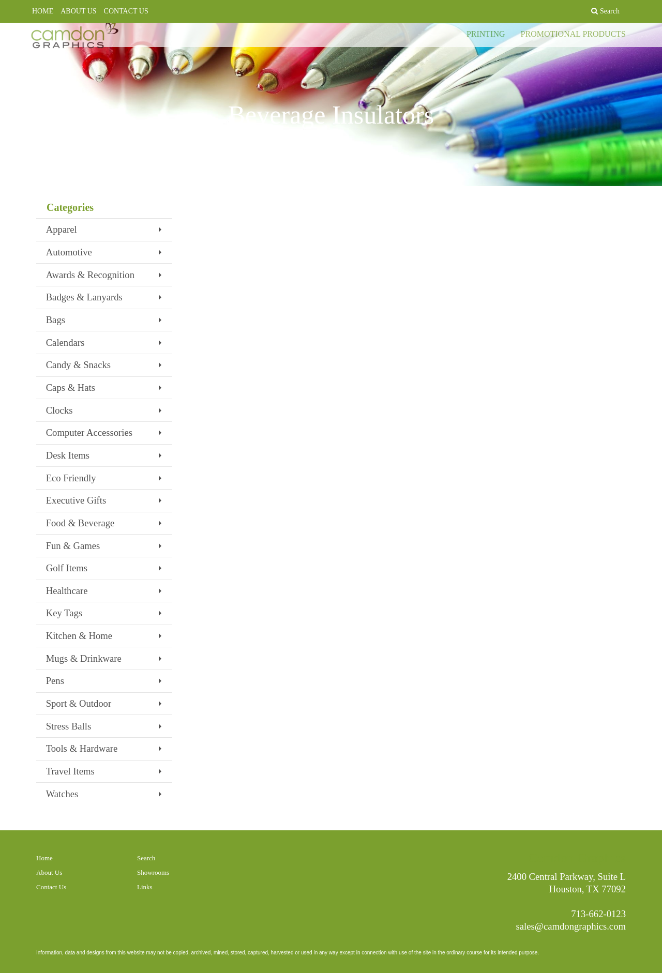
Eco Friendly (71, 478)
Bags (55, 319)
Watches (62, 793)
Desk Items (67, 455)
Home (44, 858)
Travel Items (70, 771)
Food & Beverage (80, 523)
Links (145, 887)
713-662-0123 (598, 913)
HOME (42, 11)
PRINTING (486, 41)
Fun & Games (73, 545)
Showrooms (153, 872)
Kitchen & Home (79, 635)
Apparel (61, 229)
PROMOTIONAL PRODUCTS (573, 41)
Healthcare (67, 590)
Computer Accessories (89, 432)
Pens (55, 680)
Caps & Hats (70, 387)
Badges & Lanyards (84, 297)
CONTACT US (126, 11)
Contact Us (51, 887)
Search (146, 858)
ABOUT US (78, 11)
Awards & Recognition (90, 274)
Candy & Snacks (78, 364)
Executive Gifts (76, 500)
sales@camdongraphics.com (571, 926)
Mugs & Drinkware (84, 658)
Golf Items (66, 567)
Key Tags (64, 612)
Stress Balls (69, 726)
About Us (49, 872)
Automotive (69, 252)
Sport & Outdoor (78, 703)
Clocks (59, 410)
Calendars (65, 342)
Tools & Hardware (82, 748)
